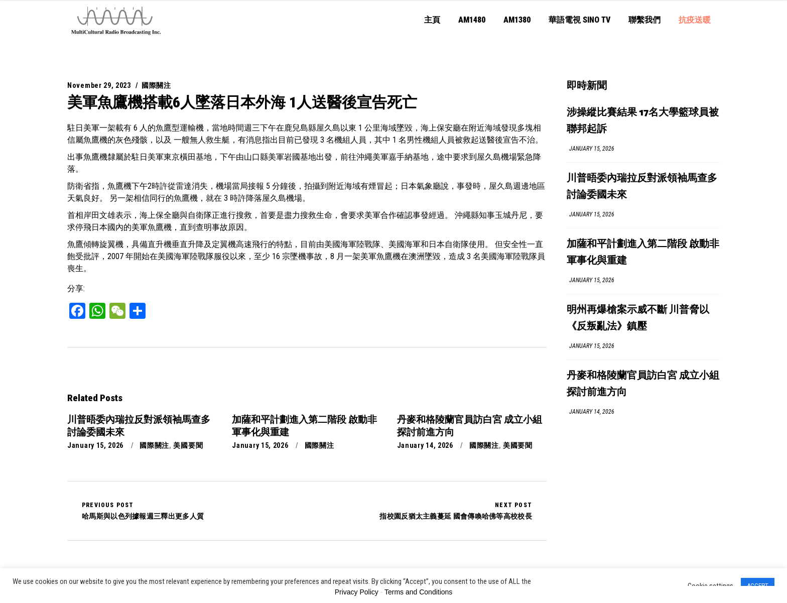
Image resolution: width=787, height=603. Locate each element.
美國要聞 (188, 445)
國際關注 (156, 85)
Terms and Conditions (418, 592)
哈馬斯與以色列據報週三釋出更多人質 (143, 511)
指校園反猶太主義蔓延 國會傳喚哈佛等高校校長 (455, 511)
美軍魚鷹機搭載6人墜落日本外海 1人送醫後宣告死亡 (242, 102)
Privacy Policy (356, 592)
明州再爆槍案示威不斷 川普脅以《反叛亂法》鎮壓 (638, 318)
